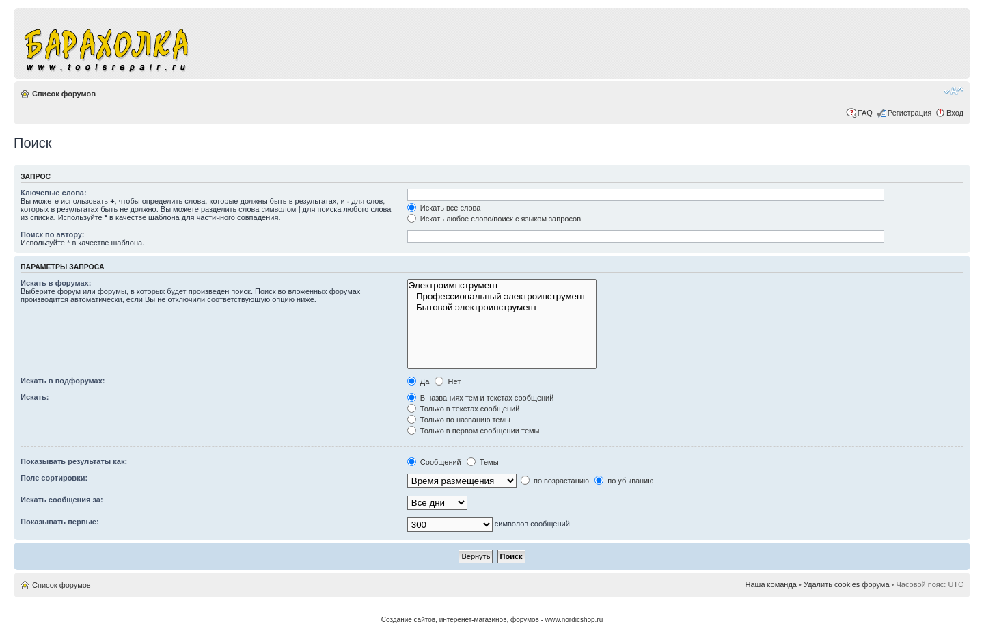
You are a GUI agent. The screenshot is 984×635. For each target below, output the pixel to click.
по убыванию (623, 480)
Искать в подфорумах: (62, 381)
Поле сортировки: (53, 478)
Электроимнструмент (502, 285)
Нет (448, 381)
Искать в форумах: (55, 283)
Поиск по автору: (52, 234)
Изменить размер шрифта (954, 91)
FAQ (865, 113)
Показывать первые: (59, 521)
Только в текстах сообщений (463, 409)
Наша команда (771, 584)
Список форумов (64, 94)
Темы (483, 462)
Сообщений (434, 462)
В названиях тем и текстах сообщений (480, 398)
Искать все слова (444, 208)
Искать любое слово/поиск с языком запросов (494, 219)
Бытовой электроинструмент (502, 307)
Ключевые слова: (53, 193)
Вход (955, 113)
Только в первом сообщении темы (473, 431)
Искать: (34, 397)
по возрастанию (555, 480)
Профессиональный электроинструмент (502, 296)
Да (418, 381)
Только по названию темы (458, 420)
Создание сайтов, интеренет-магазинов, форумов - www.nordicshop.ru (492, 619)
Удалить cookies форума (847, 584)
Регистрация (909, 113)
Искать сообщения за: (61, 500)
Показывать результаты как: (73, 461)
